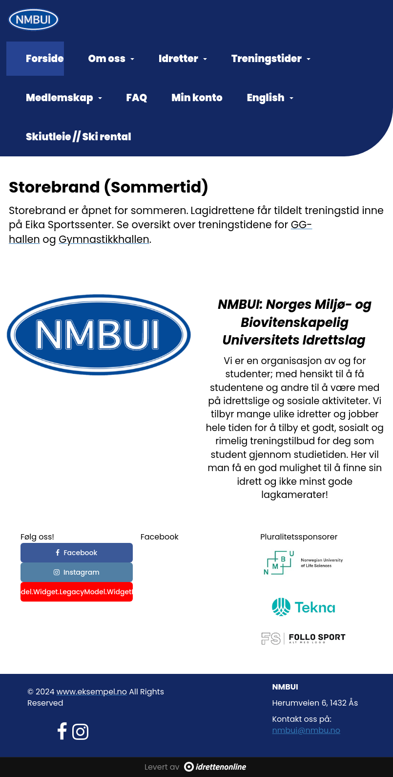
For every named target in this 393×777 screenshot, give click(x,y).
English (270, 98)
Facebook (76, 553)
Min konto (196, 98)
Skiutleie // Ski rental (78, 137)
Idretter (183, 58)
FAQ (136, 98)
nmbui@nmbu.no (306, 730)
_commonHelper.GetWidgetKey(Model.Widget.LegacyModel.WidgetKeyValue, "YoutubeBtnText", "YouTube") (77, 592)
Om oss (111, 58)
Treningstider (270, 58)
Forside (45, 58)
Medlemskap (64, 98)
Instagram (77, 572)
